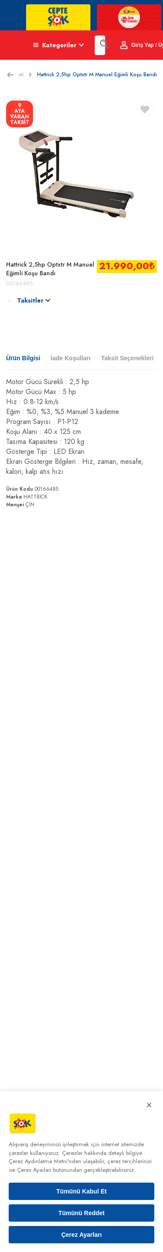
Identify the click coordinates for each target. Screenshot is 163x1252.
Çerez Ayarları (81, 1234)
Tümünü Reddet (81, 1213)
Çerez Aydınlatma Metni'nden (45, 1161)
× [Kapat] (149, 1105)
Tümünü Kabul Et (82, 1191)
